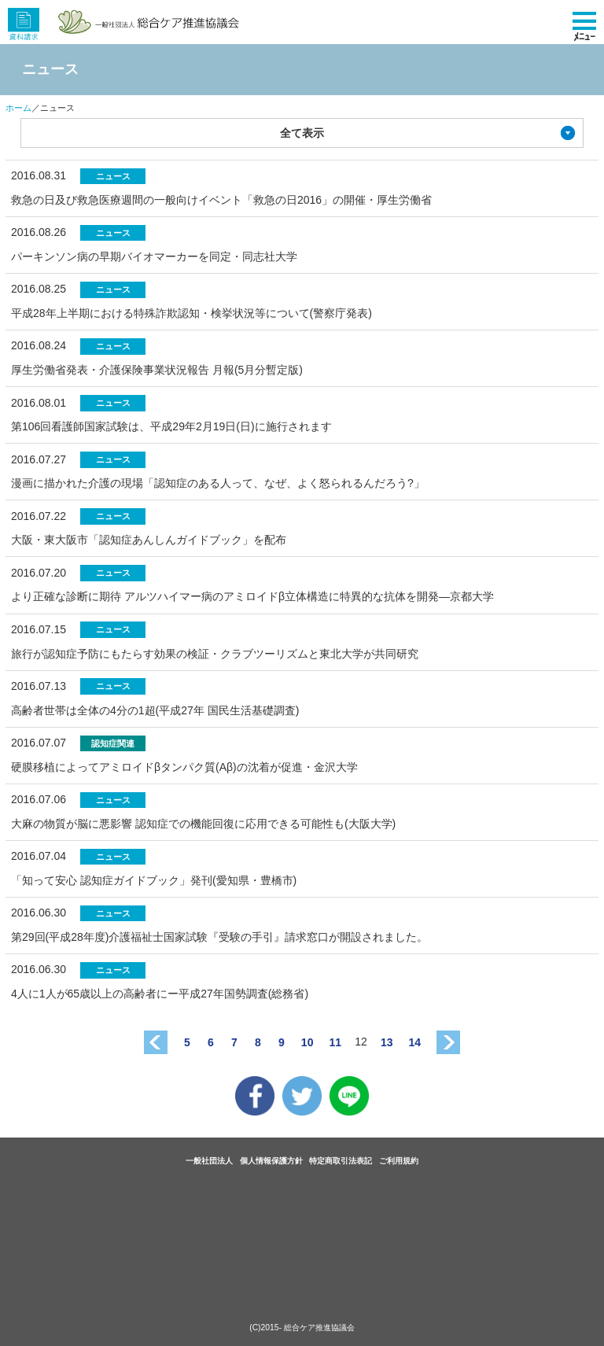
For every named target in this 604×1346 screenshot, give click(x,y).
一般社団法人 (209, 1160)
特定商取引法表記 (340, 1160)
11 (335, 1042)
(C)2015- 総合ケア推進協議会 (302, 1327)
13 (387, 1042)
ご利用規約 (398, 1160)
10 (307, 1042)
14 (415, 1042)
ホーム (18, 107)
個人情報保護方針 (271, 1160)
